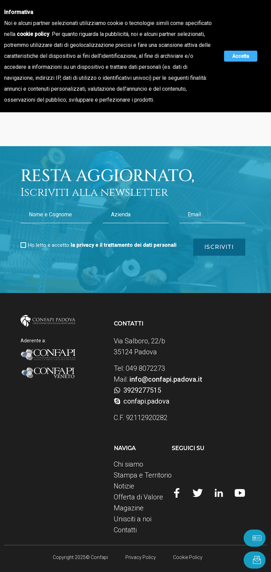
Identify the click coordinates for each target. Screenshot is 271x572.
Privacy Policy (140, 557)
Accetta (240, 56)
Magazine (129, 508)
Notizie (124, 486)
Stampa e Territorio (143, 475)
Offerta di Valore (138, 497)
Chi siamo (128, 464)
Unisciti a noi (132, 519)
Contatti (125, 530)
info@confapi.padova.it (166, 379)
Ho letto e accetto (102, 245)
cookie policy (33, 34)
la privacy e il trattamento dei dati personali (123, 245)
